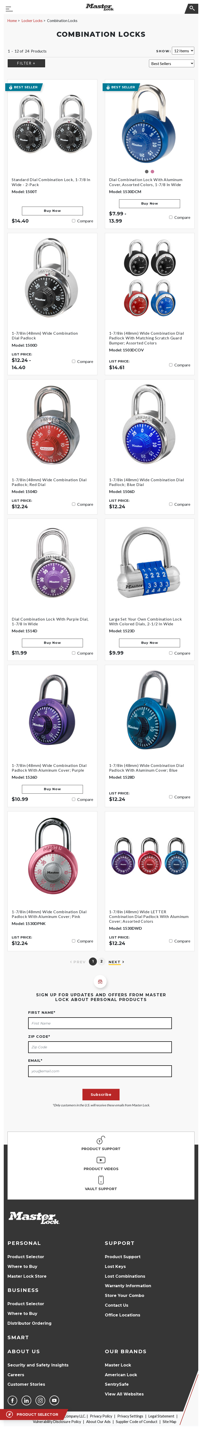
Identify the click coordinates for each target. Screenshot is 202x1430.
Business (23, 1290)
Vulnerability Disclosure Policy (57, 1421)
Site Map (169, 1421)
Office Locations (122, 1315)
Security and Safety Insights (37, 1365)
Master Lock (118, 1365)
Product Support (122, 1256)
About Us (23, 1351)
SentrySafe (117, 1384)
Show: (163, 51)
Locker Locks (32, 21)
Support (120, 1243)
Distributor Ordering (29, 1323)
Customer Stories (26, 1384)
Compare (85, 220)
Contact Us (116, 1305)
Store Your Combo (124, 1295)
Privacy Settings (130, 1416)
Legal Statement (161, 1416)
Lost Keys (115, 1266)
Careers (15, 1374)
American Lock (121, 1374)
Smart (18, 1337)
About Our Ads (98, 1421)
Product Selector (25, 1256)
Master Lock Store (27, 1276)
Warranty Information (128, 1285)
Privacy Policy (101, 1416)
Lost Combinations (125, 1276)
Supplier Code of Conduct (136, 1421)
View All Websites (124, 1394)
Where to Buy (22, 1266)
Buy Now (52, 211)
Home (12, 21)
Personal (24, 1243)
